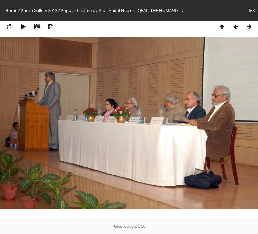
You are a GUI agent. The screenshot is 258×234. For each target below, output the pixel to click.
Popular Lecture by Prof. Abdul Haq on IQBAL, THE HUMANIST (121, 10)
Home (11, 10)
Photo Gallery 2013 (39, 10)
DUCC (140, 226)
